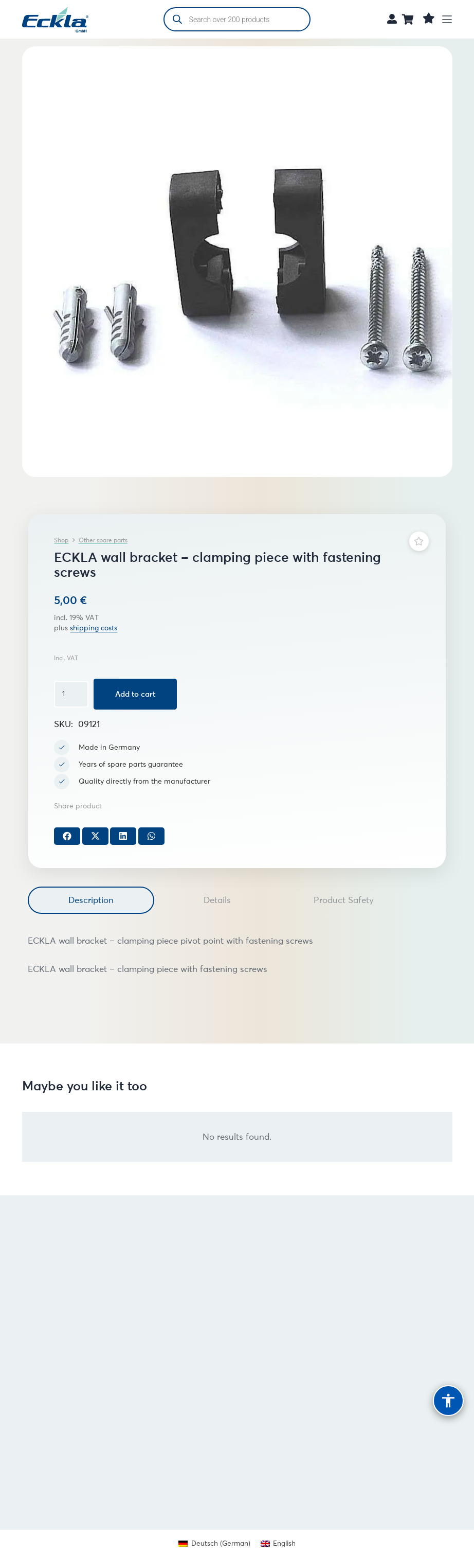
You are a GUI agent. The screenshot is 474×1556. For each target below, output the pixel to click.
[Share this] (67, 836)
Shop (61, 540)
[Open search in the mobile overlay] (237, 19)
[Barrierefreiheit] (448, 1400)
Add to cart (135, 694)
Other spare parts (103, 540)
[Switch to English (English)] (278, 1543)
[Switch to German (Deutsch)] (214, 1543)
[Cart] (408, 19)
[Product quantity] (71, 694)
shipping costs (93, 628)
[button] (447, 19)
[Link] (392, 19)
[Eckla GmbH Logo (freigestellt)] (55, 19)
